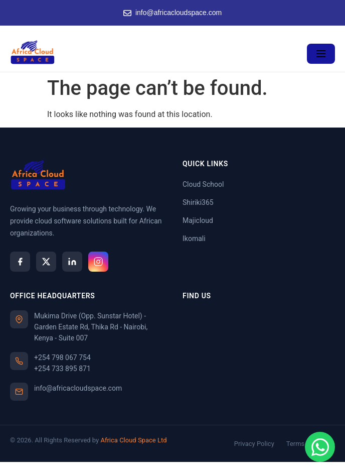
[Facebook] (20, 262)
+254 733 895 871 (62, 369)
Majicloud (198, 220)
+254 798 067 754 (62, 357)
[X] (46, 262)
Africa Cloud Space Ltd (133, 440)
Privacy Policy (254, 443)
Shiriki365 (198, 202)
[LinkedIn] (72, 262)
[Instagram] (98, 262)
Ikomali (194, 238)
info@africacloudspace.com (172, 13)
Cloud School (203, 184)
